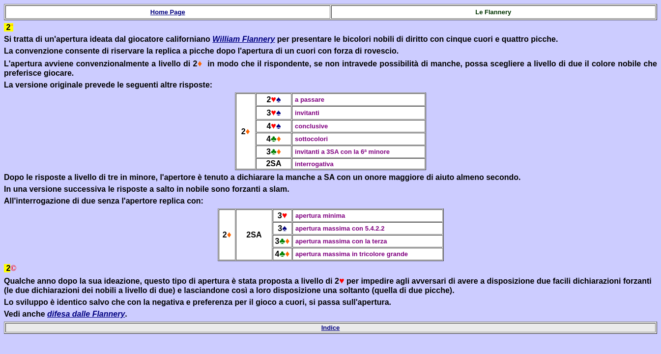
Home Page (167, 12)
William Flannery (243, 39)
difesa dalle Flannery (86, 314)
